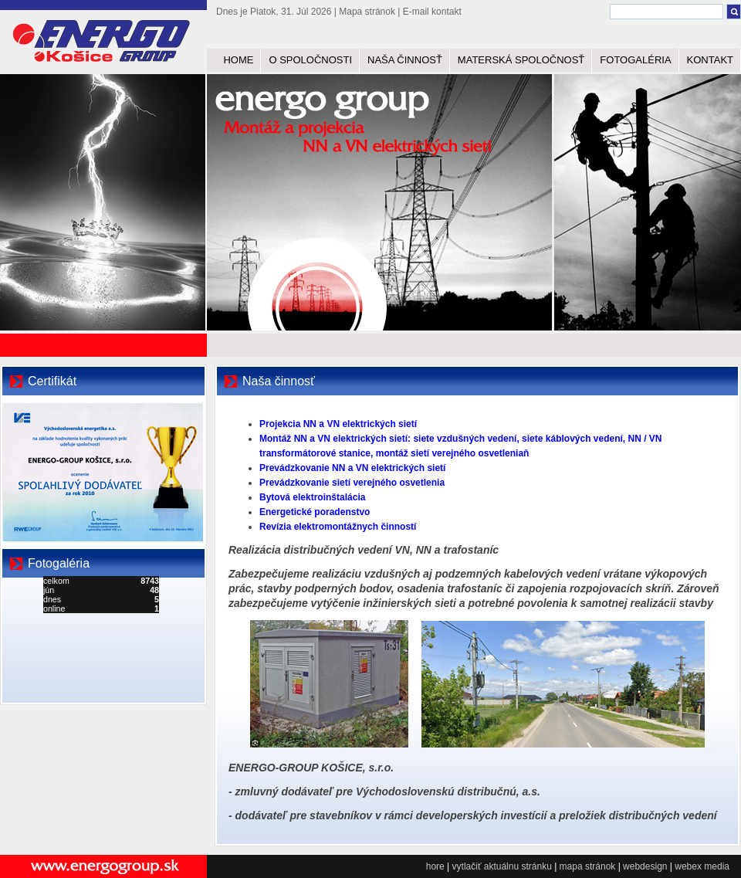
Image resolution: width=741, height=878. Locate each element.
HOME (238, 60)
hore (435, 866)
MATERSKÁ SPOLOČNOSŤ (521, 60)
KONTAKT (710, 60)
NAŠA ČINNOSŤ (404, 60)
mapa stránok (588, 866)
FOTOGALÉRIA (635, 60)
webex (688, 866)
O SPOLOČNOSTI (310, 60)
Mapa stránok (367, 11)
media (716, 866)
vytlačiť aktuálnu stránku (502, 866)
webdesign (645, 866)
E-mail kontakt (432, 11)
